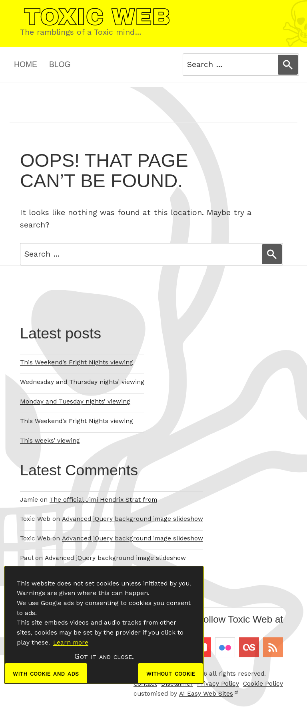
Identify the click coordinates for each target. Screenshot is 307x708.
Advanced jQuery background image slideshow (132, 518)
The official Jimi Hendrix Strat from (103, 499)
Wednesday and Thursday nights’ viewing (82, 382)
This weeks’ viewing (50, 440)
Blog (60, 64)
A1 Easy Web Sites (209, 693)
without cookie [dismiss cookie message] (170, 673)
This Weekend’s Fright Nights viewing (76, 362)
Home (25, 64)
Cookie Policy (263, 683)
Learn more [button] (70, 642)
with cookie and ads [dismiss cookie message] (46, 673)
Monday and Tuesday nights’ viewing (75, 401)
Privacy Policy (218, 683)
